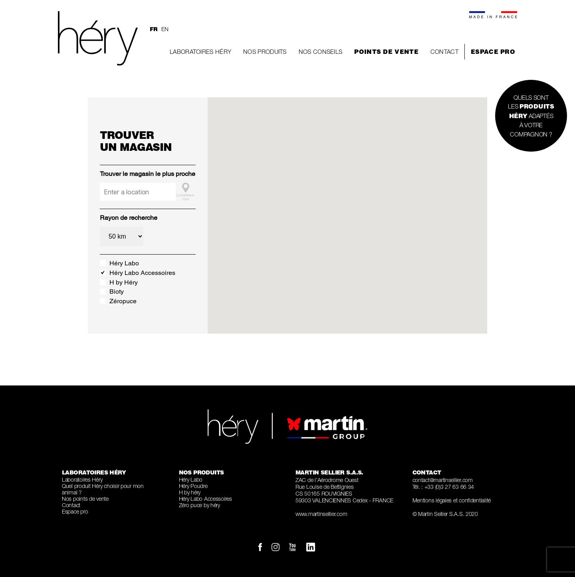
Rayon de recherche (128, 217)
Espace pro (493, 51)
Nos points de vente (85, 498)
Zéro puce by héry (199, 505)
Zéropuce (123, 301)
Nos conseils (321, 51)
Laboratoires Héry (200, 51)
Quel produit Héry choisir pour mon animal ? (103, 489)
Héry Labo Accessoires (142, 273)
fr (153, 29)
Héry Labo (124, 263)
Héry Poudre (193, 485)
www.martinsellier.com (321, 513)
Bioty (116, 291)
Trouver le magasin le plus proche (147, 174)
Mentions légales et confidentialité (451, 500)
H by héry (190, 492)
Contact (444, 51)
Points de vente (386, 51)
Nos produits (265, 51)
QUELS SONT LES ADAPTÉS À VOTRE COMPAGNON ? (531, 116)
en (164, 29)
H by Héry (123, 282)
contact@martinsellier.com (442, 479)
